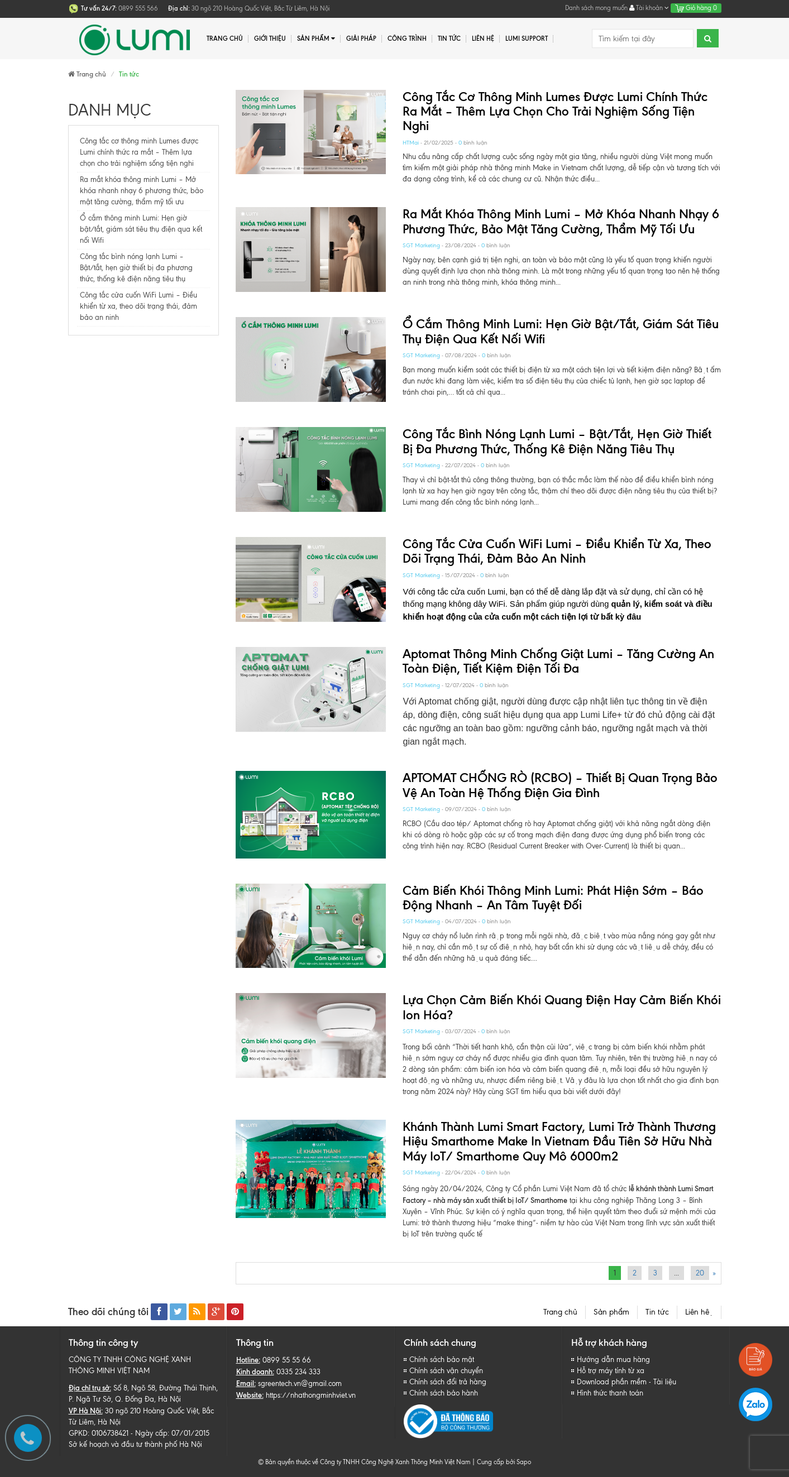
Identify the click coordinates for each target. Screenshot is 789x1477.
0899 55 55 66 (286, 1360)
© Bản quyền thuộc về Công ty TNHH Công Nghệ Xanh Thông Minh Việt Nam (364, 1462)
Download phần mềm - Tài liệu (626, 1382)
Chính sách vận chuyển (446, 1370)
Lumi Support (526, 38)
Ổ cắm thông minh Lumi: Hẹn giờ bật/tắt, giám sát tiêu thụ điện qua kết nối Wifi (141, 229)
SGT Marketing (421, 245)
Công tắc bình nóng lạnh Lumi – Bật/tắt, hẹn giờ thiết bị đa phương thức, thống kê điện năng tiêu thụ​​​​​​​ (136, 267)
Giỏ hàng (696, 8)
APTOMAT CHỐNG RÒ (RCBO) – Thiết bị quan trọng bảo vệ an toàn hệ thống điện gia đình (560, 785)
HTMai (411, 142)
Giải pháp (361, 38)
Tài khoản (649, 8)
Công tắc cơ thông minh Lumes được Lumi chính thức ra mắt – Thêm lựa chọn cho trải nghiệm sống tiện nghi (139, 152)
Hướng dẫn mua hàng (613, 1359)
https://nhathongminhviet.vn (311, 1395)
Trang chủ (225, 38)
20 (700, 1273)
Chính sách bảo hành (443, 1393)
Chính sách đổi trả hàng (447, 1382)
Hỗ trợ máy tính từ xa (610, 1370)
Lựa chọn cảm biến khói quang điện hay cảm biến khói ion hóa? (562, 1007)
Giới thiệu (270, 38)
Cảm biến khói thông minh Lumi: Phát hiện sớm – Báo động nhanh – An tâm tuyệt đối (553, 898)
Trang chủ (560, 1312)
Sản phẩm (611, 1312)
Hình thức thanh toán (610, 1393)
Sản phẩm (316, 39)
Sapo (524, 1462)
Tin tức (657, 1312)
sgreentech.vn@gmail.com (300, 1383)
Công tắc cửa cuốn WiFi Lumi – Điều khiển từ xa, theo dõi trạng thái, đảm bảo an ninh (138, 306)
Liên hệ (699, 1312)
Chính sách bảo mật (441, 1359)
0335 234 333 (298, 1372)
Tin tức (449, 38)
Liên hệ (483, 38)
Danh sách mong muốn (596, 8)
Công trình (407, 38)
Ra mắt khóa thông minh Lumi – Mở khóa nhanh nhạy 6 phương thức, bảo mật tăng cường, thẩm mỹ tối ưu (141, 190)
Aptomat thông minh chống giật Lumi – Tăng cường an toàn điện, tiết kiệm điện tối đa (558, 661)
